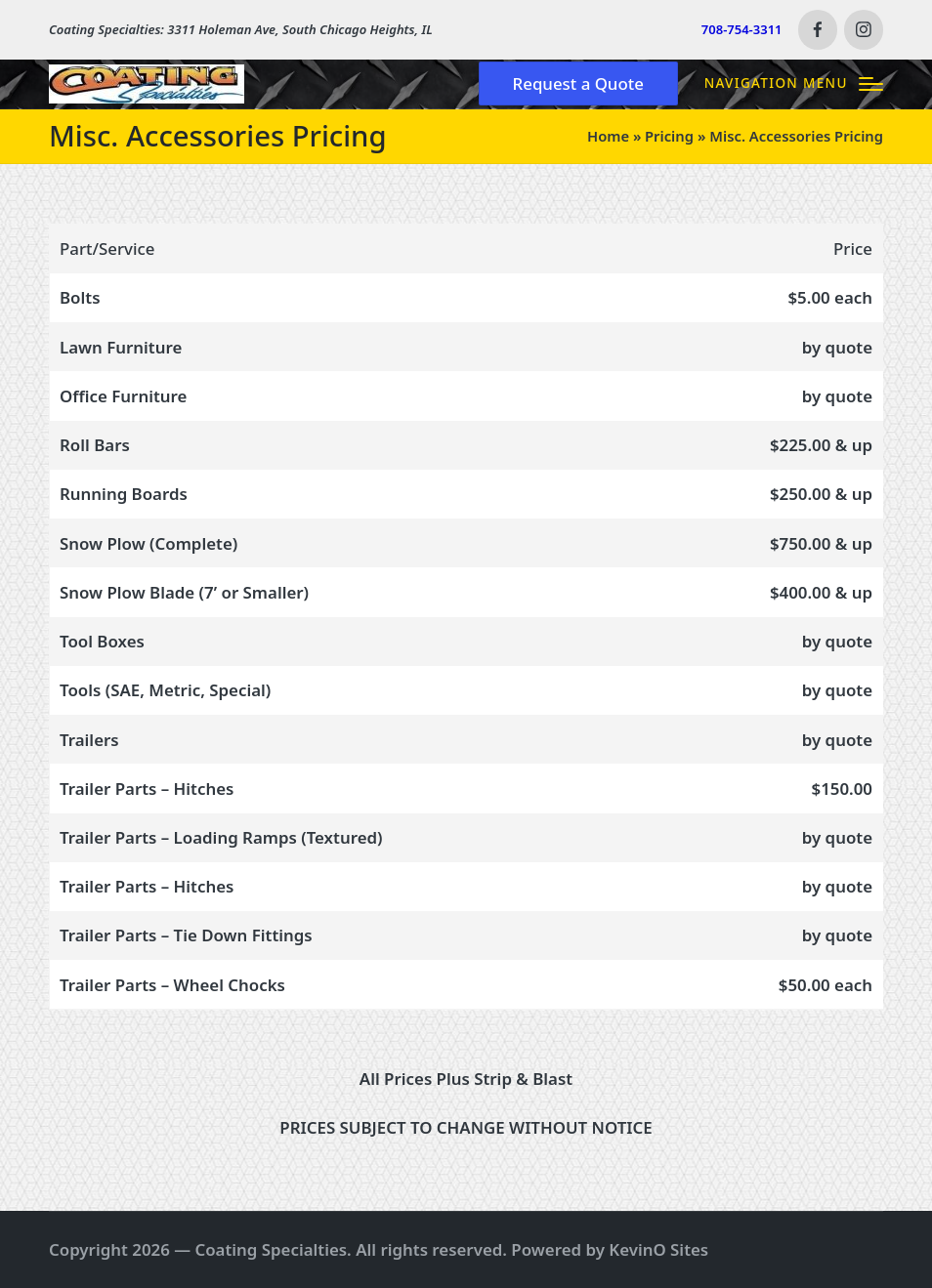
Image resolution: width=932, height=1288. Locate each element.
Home (608, 135)
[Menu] (793, 83)
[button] (578, 83)
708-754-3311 (742, 29)
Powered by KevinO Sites (609, 1249)
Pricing (669, 135)
